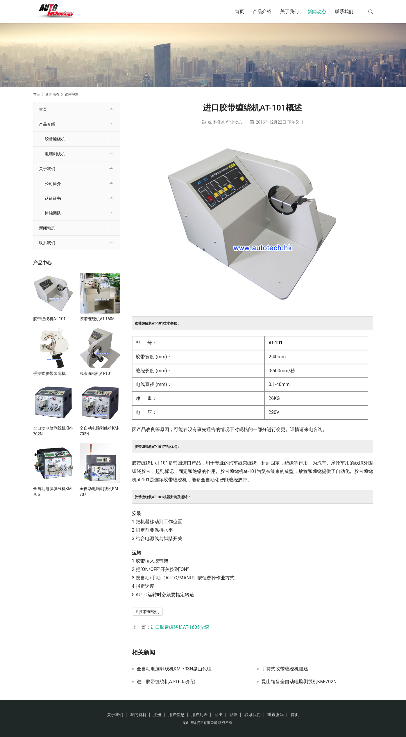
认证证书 (53, 198)
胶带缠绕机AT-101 (49, 318)
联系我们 (344, 11)
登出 (218, 714)
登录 (233, 714)
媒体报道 (216, 122)
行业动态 (234, 122)
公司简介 (53, 183)
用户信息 (176, 714)
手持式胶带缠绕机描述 (285, 669)
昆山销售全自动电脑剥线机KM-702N (299, 681)
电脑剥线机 (55, 154)
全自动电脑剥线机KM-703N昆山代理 (174, 669)
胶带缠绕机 (149, 611)
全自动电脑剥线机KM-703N (99, 431)
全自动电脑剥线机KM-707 (99, 491)
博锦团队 (53, 213)
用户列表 (199, 714)
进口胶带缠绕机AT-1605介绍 (180, 627)
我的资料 (138, 714)
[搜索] (370, 11)
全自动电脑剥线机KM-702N (53, 431)
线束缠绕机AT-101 (96, 373)
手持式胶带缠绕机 (49, 373)
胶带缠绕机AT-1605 (97, 318)
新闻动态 (316, 11)
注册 (157, 714)
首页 (239, 11)
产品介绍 (262, 11)
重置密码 (275, 714)
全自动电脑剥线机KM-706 (53, 491)
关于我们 (289, 11)
